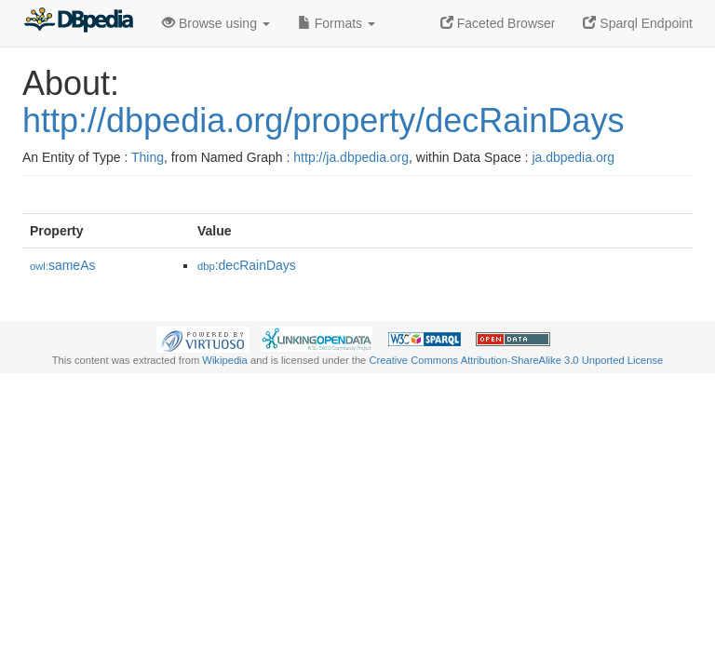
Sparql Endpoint (638, 23)
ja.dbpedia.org (573, 157)
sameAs (62, 265)
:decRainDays (246, 265)
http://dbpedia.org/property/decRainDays (323, 120)
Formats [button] (336, 23)
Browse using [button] (216, 23)
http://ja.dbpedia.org (351, 157)
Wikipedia (225, 360)
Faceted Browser (498, 23)
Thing (147, 157)
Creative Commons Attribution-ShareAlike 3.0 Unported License (516, 360)
